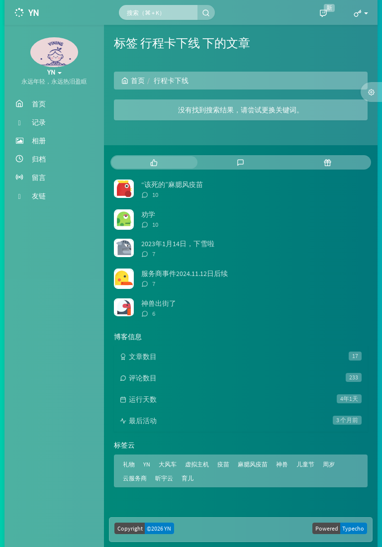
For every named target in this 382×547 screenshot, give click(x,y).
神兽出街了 (158, 303)
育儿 (187, 478)
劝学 (148, 214)
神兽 (282, 464)
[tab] (153, 162)
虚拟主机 (197, 464)
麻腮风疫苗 (253, 464)
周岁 (329, 464)
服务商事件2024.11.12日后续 (184, 273)
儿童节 (305, 464)
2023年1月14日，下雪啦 (177, 243)
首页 (133, 80)
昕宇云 (164, 478)
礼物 (129, 464)
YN (146, 464)
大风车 (168, 464)
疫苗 (223, 464)
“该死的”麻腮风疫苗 (172, 184)
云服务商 (135, 478)
